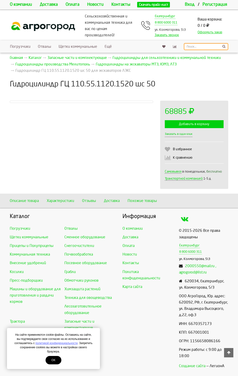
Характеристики (60, 201)
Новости (95, 4)
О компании (21, 4)
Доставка (49, 4)
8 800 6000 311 (166, 22)
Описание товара (24, 201)
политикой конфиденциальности (56, 343)
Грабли (70, 272)
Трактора (17, 321)
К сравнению (182, 157)
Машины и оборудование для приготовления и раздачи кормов (35, 295)
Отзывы (89, 201)
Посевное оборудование (85, 263)
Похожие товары (142, 201)
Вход (190, 4)
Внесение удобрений (28, 263)
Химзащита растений (82, 289)
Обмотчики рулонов (81, 280)
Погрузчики (20, 46)
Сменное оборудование (84, 237)
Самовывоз (173, 171)
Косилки (17, 272)
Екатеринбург (165, 16)
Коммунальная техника (30, 254)
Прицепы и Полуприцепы (31, 246)
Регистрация (214, 4)
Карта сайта (132, 287)
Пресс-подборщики (26, 280)
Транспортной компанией (184, 178)
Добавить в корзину (194, 124)
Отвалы (44, 46)
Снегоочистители (79, 246)
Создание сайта (192, 366)
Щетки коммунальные (78, 46)
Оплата (72, 4)
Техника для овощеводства (88, 298)
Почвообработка (78, 254)
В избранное (182, 149)
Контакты (120, 4)
